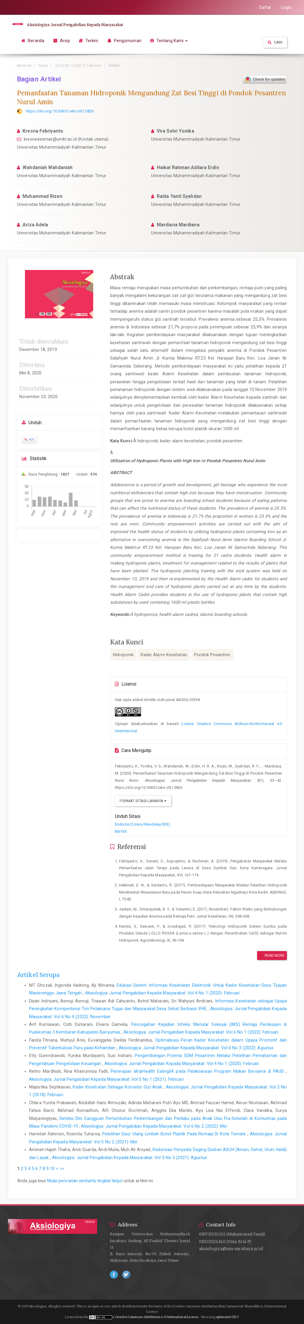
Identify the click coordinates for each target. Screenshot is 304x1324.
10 (52, 1168)
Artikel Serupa (38, 974)
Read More (272, 955)
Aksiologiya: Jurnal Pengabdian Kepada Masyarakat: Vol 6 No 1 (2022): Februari (201, 1032)
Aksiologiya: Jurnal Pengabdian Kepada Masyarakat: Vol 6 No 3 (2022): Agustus (196, 1047)
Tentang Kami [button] (169, 40)
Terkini (88, 40)
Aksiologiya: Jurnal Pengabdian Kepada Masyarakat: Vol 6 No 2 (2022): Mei (154, 1126)
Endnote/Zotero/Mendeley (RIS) (142, 824)
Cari (275, 42)
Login (286, 7)
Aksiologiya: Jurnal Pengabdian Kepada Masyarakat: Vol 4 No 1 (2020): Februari (162, 993)
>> (62, 1168)
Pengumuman (124, 40)
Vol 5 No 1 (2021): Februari (78, 65)
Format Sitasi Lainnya (143, 801)
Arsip (61, 40)
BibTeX (121, 831)
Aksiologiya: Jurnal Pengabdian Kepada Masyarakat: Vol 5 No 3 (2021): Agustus (129, 1157)
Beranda (32, 40)
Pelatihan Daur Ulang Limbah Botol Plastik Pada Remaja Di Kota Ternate (174, 1133)
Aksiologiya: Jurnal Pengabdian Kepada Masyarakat (74, 25)
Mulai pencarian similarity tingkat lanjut (85, 1180)
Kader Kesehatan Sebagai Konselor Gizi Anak (118, 1087)
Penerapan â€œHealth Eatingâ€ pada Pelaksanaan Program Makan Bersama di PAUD (198, 1071)
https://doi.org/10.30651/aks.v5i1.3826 (60, 111)
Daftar (265, 7)
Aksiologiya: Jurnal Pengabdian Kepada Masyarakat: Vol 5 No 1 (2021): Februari (106, 1079)
